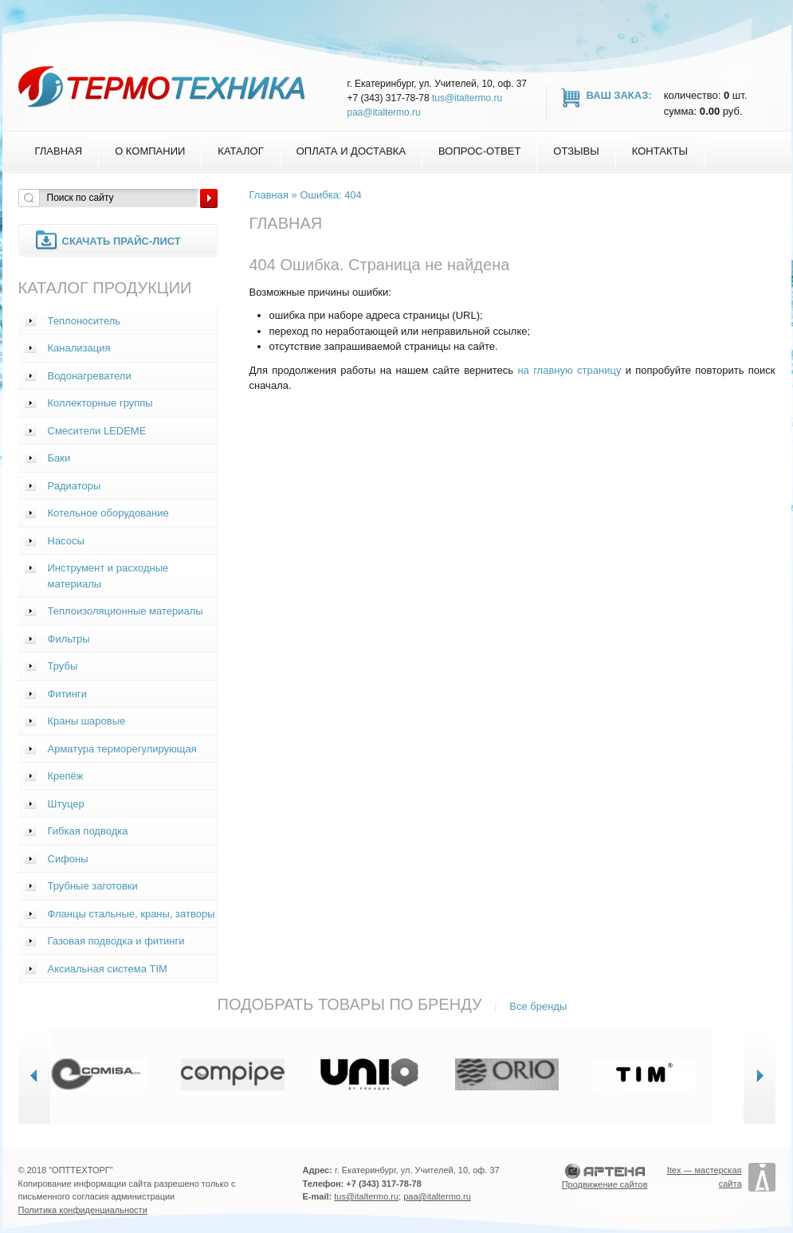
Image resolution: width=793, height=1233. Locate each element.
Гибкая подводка (88, 831)
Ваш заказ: (619, 95)
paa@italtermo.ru (384, 112)
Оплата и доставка (351, 151)
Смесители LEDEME (97, 431)
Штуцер (66, 804)
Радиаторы (74, 486)
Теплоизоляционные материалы (125, 611)
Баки (59, 458)
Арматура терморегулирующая (122, 749)
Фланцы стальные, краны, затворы (131, 914)
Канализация (79, 348)
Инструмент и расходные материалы (108, 576)
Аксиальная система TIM (107, 969)
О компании (150, 151)
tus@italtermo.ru (467, 98)
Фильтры (69, 639)
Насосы (66, 541)
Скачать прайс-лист (121, 241)
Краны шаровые (87, 721)
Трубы (63, 666)
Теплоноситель (84, 321)
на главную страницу (569, 370)
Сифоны (68, 859)
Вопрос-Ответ (479, 151)
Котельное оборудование (108, 513)
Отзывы (576, 151)
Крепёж (66, 776)
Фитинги (68, 694)
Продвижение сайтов (605, 1184)
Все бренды (538, 1006)
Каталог (240, 151)
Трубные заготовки (93, 886)
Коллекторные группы (100, 403)
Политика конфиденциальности (82, 1210)
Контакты (660, 151)
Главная (59, 151)
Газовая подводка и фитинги (116, 941)
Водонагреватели (90, 376)
